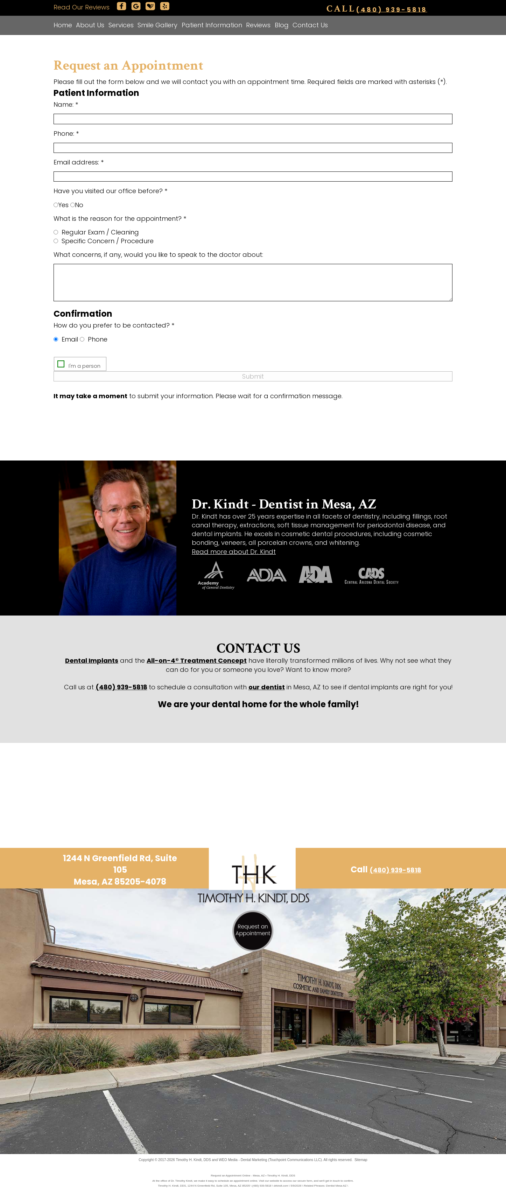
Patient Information (212, 25)
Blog (282, 25)
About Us (90, 25)
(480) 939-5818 (391, 9)
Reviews (258, 25)
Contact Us (310, 25)
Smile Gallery (157, 25)
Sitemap (360, 1160)
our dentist (266, 687)
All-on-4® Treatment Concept (197, 660)
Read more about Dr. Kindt (234, 551)
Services (121, 25)
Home (63, 25)
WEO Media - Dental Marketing (243, 1160)
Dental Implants (91, 660)
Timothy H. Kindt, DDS (193, 1160)
